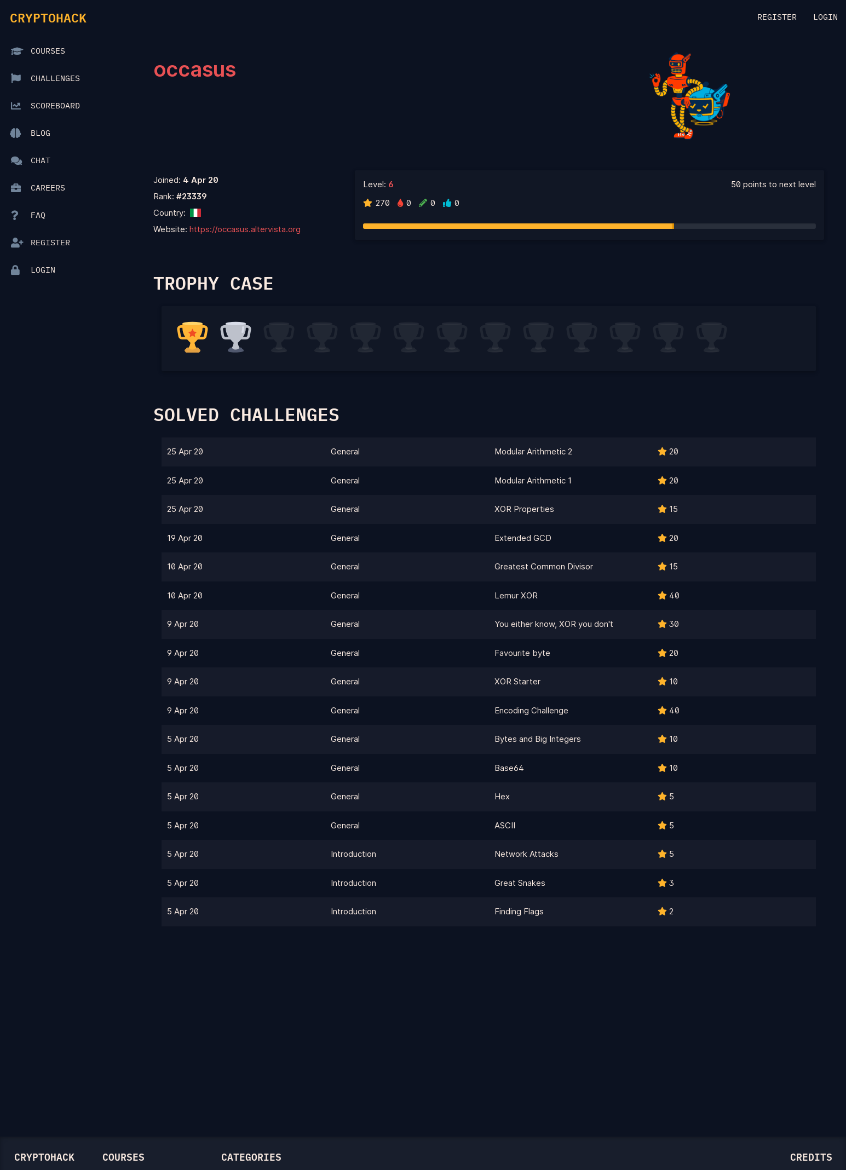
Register (777, 17)
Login (825, 17)
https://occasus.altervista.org (245, 229)
